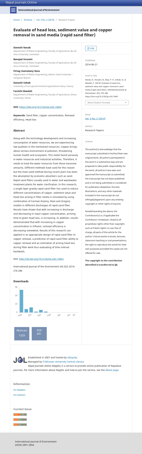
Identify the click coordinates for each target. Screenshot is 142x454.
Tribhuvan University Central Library (63, 361)
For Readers (19, 389)
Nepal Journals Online (21, 2)
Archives (28, 19)
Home (16, 19)
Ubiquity (72, 357)
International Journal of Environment (39, 9)
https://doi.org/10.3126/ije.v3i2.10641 (40, 107)
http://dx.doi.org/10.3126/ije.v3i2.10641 (41, 259)
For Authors (19, 394)
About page (112, 370)
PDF (92, 48)
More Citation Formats (99, 102)
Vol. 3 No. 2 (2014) (45, 19)
